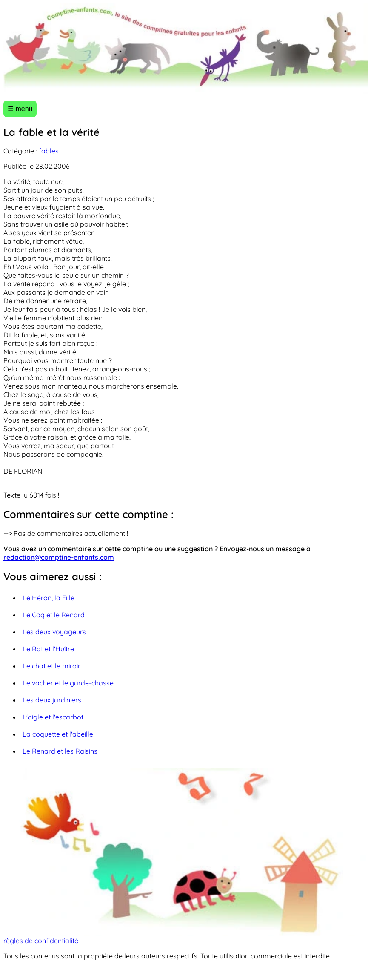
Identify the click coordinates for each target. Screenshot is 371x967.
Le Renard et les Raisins (60, 751)
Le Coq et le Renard (54, 614)
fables (49, 151)
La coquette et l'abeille (58, 734)
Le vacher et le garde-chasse (68, 683)
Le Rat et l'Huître (48, 649)
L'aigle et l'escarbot (53, 717)
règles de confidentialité (40, 940)
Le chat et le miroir (51, 666)
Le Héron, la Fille (48, 597)
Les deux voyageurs (54, 631)
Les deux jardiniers (52, 700)
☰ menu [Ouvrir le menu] (20, 108)
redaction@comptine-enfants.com (58, 557)
